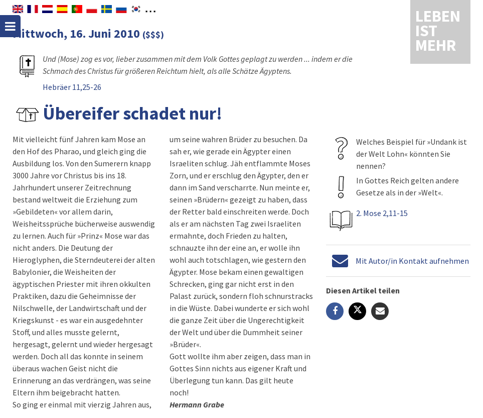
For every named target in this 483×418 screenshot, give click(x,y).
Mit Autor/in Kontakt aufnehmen (412, 261)
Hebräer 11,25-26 (72, 87)
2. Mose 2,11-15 (382, 213)
